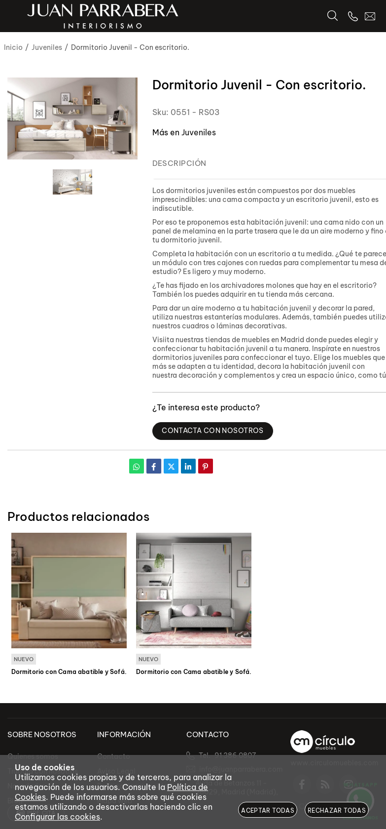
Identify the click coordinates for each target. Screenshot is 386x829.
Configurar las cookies (57, 817)
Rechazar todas (337, 810)
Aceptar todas (267, 810)
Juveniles (198, 132)
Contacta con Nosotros (213, 430)
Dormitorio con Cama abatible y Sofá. (69, 671)
